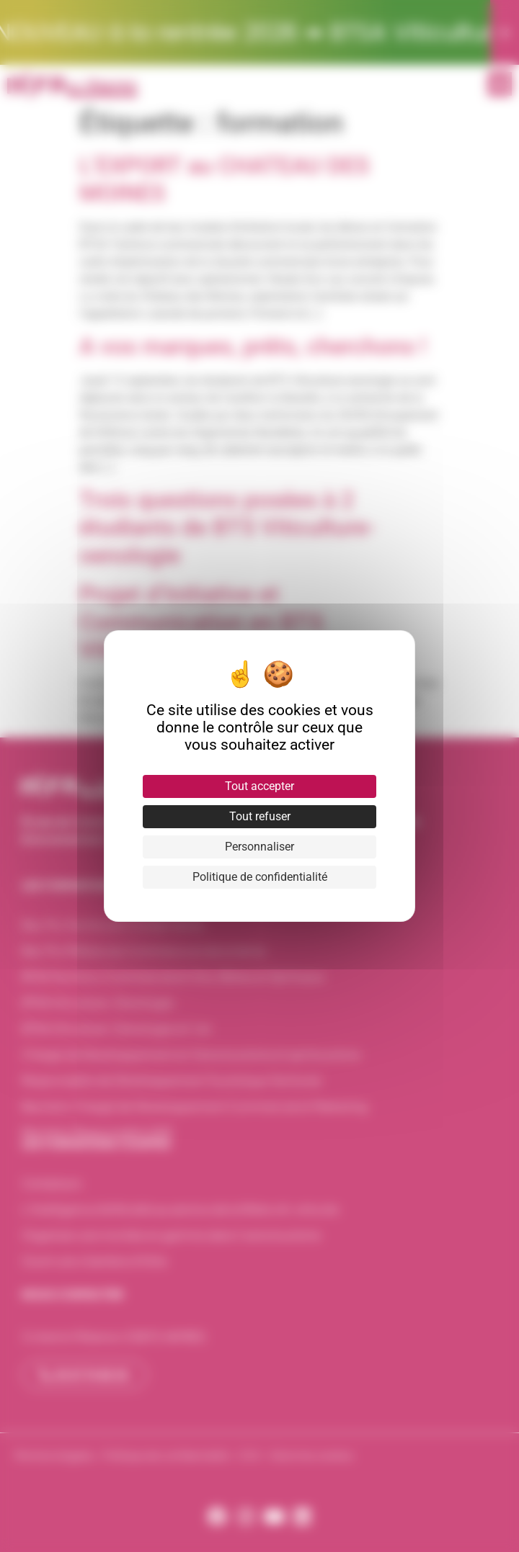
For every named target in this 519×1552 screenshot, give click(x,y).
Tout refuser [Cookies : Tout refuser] (259, 816)
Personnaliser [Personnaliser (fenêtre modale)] (259, 846)
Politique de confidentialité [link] (259, 877)
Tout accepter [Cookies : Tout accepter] (259, 786)
